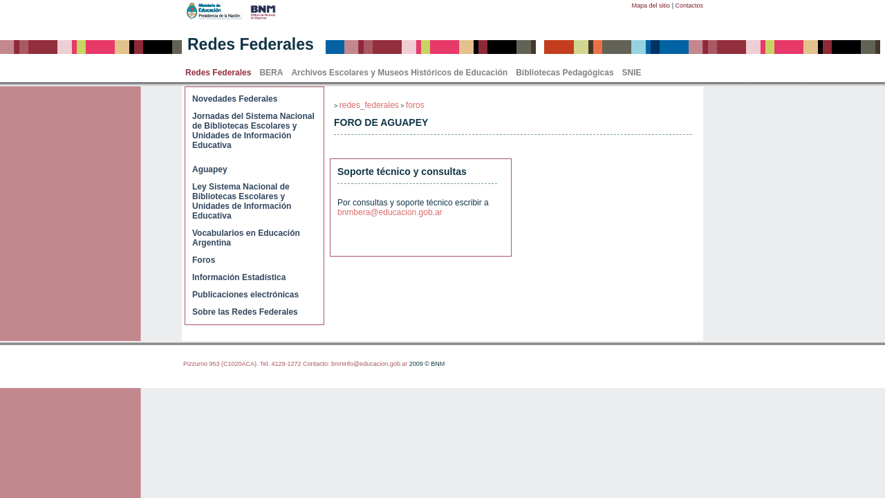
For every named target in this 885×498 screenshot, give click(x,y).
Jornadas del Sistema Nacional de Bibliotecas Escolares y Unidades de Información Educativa (253, 130)
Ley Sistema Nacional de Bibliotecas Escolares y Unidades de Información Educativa (241, 201)
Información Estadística (239, 277)
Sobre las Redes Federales (245, 312)
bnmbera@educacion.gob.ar (389, 212)
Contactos (689, 5)
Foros (203, 260)
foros (415, 105)
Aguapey (209, 169)
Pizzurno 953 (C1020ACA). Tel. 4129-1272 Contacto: (257, 363)
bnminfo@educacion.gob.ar (369, 363)
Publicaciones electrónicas (245, 294)
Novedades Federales (234, 99)
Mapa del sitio (651, 5)
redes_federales (369, 105)
